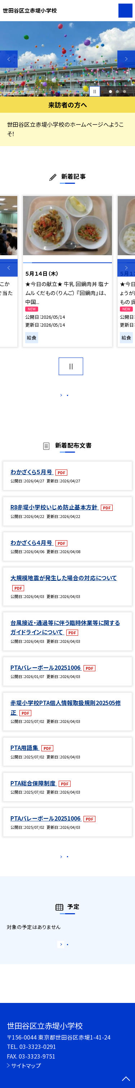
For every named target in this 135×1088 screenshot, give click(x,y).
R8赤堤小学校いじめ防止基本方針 (54, 514)
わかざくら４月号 (32, 550)
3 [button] (124, 91)
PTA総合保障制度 (33, 790)
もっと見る (64, 397)
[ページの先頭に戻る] (126, 1079)
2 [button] (117, 91)
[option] (67, 59)
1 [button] (110, 91)
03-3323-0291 (37, 1046)
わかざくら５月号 (32, 479)
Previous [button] (9, 59)
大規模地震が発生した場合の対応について (63, 585)
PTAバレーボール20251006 (46, 675)
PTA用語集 (25, 755)
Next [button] (126, 59)
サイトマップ (26, 1065)
